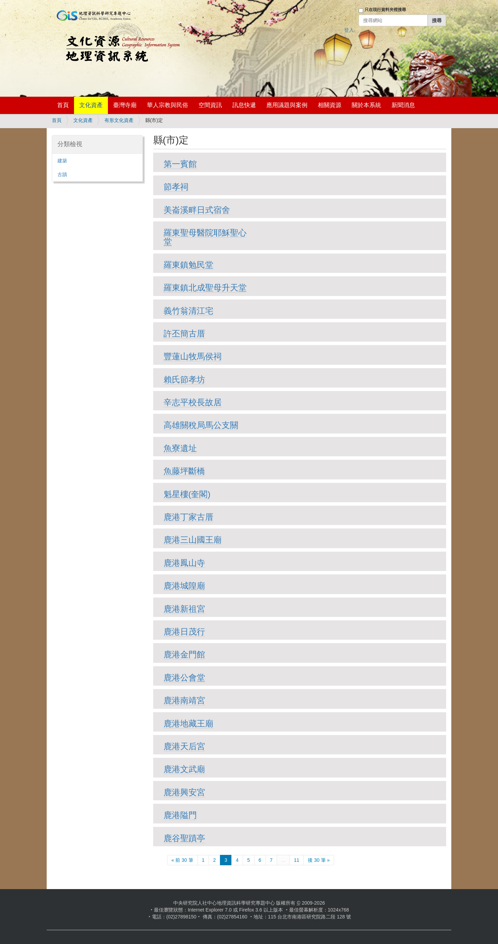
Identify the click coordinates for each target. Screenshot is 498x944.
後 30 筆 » (319, 860)
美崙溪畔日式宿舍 (197, 209)
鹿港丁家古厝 (188, 517)
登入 (349, 30)
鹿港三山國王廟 (193, 539)
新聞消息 (403, 105)
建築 (62, 160)
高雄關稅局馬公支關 (201, 425)
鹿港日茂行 (184, 631)
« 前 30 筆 (182, 860)
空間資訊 (210, 105)
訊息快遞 (244, 105)
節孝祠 (176, 186)
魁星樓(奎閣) (187, 494)
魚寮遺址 (180, 448)
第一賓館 (180, 164)
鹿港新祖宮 (184, 608)
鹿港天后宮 (184, 746)
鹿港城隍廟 (184, 585)
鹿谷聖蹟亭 (184, 838)
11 (296, 860)
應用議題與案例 (286, 105)
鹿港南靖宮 (184, 700)
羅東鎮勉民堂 (188, 264)
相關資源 (329, 105)
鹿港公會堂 (184, 677)
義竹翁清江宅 (188, 310)
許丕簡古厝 (184, 333)
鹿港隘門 (180, 815)
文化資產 (91, 105)
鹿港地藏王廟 (188, 723)
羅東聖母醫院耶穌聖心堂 (205, 237)
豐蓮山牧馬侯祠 (193, 356)
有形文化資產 (118, 120)
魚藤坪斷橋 (184, 471)
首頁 (63, 105)
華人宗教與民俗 (167, 105)
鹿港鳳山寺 (184, 563)
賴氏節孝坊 (184, 379)
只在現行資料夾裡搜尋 (385, 9)
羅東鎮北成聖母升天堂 (205, 287)
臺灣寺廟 (125, 105)
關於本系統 (366, 105)
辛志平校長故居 (193, 402)
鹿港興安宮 (184, 792)
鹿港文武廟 (184, 769)
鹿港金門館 (184, 654)
